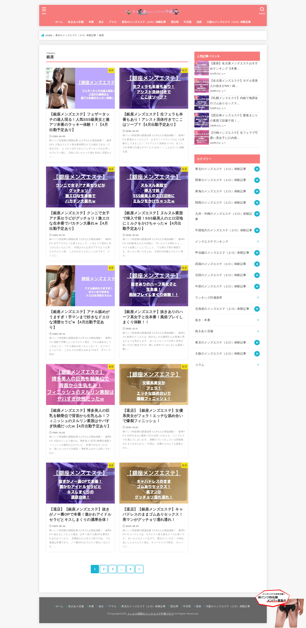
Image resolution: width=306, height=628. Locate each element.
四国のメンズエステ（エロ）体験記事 (220, 263)
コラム (199, 364)
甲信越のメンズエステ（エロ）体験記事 (222, 252)
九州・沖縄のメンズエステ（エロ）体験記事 (223, 216)
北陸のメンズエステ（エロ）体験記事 (220, 275)
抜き (101, 21)
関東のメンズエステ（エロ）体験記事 (220, 180)
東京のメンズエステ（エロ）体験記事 (144, 21)
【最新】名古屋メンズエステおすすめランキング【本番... (234, 66)
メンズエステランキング (211, 241)
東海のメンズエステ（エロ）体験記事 (220, 191)
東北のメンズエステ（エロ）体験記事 (220, 168)
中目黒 (187, 21)
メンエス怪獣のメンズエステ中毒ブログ (150, 613)
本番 (91, 21)
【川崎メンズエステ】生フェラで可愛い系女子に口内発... (234, 135)
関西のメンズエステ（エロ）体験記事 (220, 202)
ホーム (59, 21)
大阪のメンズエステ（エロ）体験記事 (229, 21)
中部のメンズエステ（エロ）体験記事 (220, 286)
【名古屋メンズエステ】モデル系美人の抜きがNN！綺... (234, 83)
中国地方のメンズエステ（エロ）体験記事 (223, 230)
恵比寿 (175, 21)
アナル (113, 21)
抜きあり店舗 (76, 21)
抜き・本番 (202, 320)
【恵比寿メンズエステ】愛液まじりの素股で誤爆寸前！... (234, 118)
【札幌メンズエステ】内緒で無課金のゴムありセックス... (234, 100)
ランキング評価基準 (208, 297)
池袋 (199, 21)
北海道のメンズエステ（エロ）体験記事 (222, 308)
